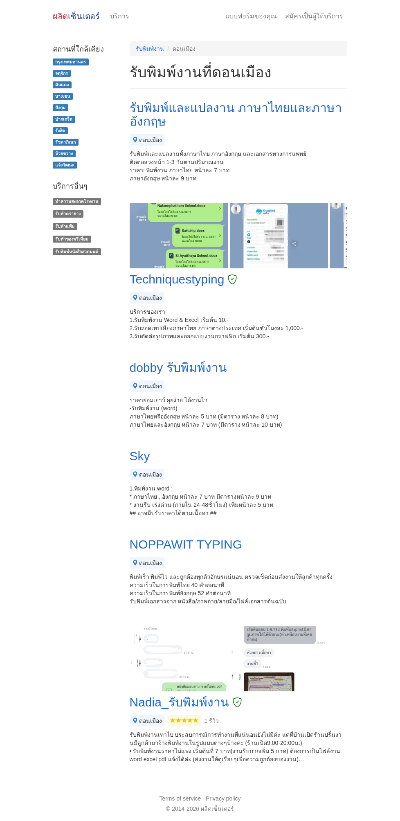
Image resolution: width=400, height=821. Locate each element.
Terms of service (180, 798)
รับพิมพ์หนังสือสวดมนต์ (76, 251)
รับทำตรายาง (68, 213)
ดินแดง (62, 84)
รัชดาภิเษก (65, 141)
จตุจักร (61, 73)
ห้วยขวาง (64, 153)
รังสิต (60, 130)
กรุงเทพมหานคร (70, 61)
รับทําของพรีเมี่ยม (71, 238)
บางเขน (62, 96)
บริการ (119, 16)
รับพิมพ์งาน (150, 48)
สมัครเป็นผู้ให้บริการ (314, 16)
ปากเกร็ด (63, 119)
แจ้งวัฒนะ (64, 164)
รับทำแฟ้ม (64, 226)
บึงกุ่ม (60, 107)
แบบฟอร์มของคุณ (251, 16)
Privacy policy (223, 798)
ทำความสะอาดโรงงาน (76, 201)
